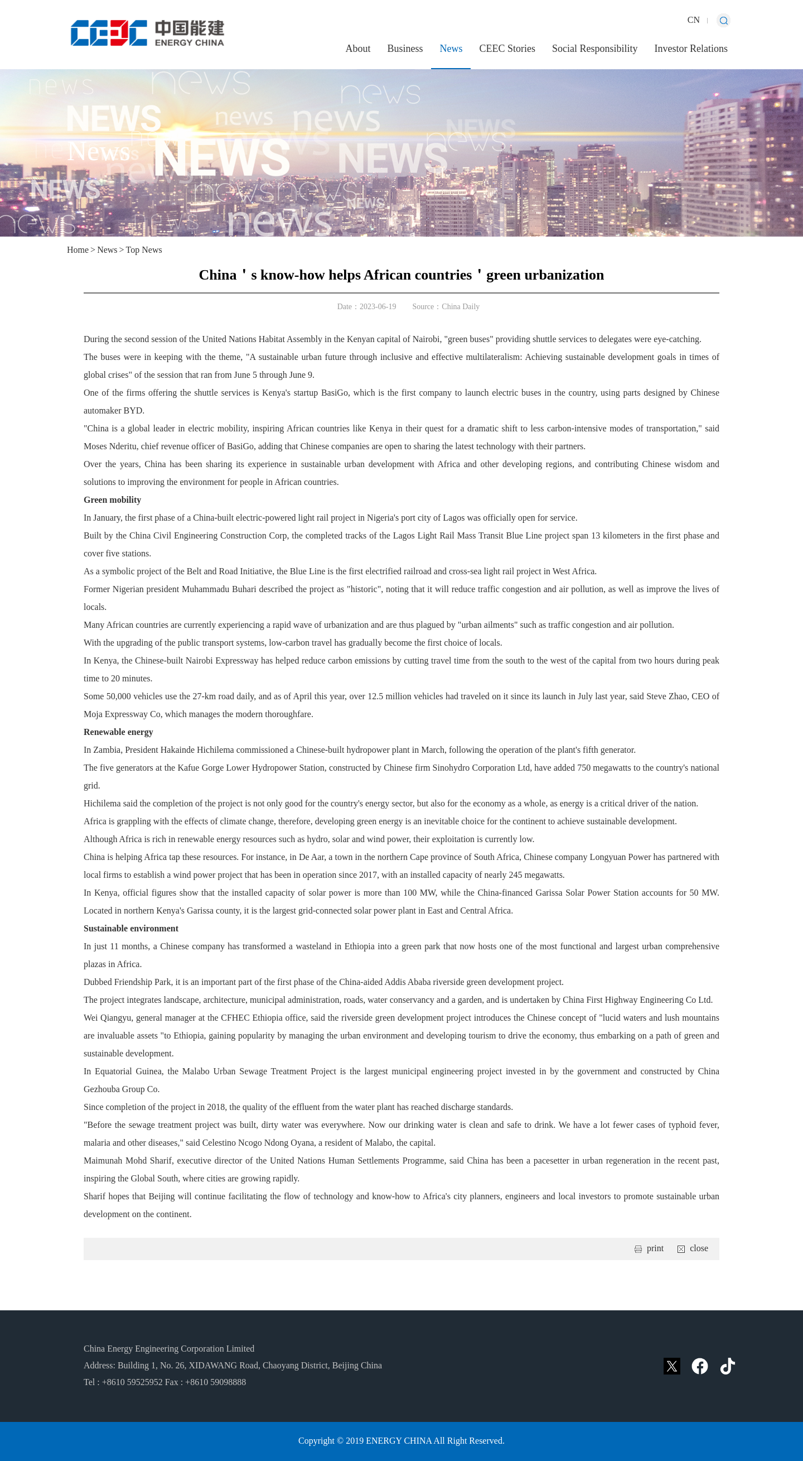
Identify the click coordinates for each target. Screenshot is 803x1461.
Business (405, 49)
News (450, 49)
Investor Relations (691, 49)
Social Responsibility (595, 49)
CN (694, 20)
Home (78, 250)
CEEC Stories (507, 49)
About (357, 49)
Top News (144, 250)
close (699, 1248)
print (655, 1248)
